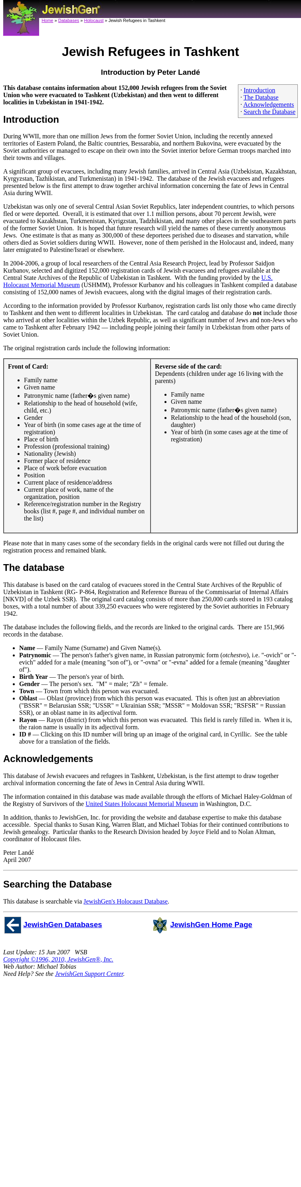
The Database (261, 97)
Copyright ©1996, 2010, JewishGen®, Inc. (58, 959)
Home (47, 20)
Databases (68, 20)
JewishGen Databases (62, 924)
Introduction (259, 90)
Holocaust (94, 20)
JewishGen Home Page (211, 924)
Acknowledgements (268, 104)
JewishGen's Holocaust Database (125, 901)
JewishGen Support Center (89, 973)
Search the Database (269, 111)
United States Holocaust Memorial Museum (141, 803)
